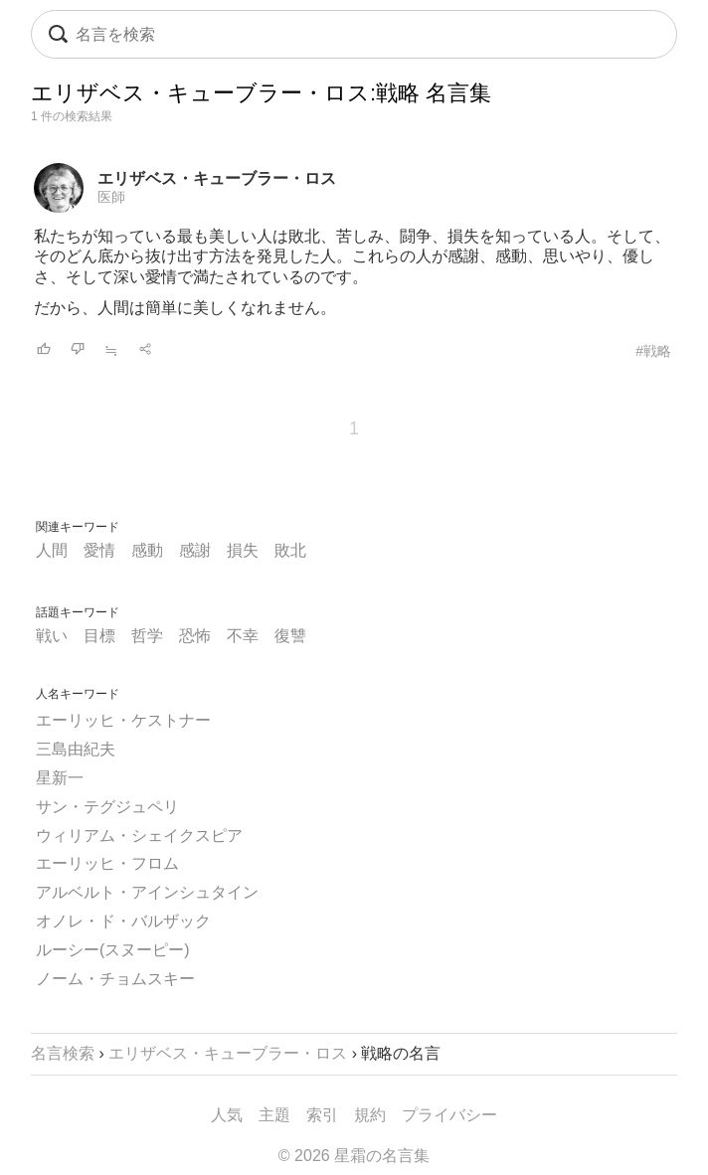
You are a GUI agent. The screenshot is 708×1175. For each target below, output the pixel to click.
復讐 (290, 635)
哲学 (147, 635)
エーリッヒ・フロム (107, 863)
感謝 (195, 550)
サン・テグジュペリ (107, 806)
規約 (370, 1114)
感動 (147, 550)
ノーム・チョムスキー (115, 978)
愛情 (99, 550)
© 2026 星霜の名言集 (354, 1155)
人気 (227, 1114)
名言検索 (62, 1053)
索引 (322, 1114)
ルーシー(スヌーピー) (113, 949)
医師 (111, 197)
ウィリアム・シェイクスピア (139, 835)
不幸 (243, 635)
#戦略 (653, 351)
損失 (243, 550)
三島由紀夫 (75, 749)
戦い (52, 635)
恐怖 (195, 635)
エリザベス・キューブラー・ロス (216, 178)
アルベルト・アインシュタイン (147, 892)
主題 (274, 1114)
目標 (99, 635)
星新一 (60, 777)
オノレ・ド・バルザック (123, 921)
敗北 (290, 550)
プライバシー (449, 1114)
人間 (52, 550)
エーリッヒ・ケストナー (123, 720)
